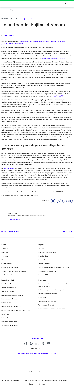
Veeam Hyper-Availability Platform (53, 58)
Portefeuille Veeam (7, 284)
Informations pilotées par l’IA (11, 306)
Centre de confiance (8, 275)
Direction (4, 252)
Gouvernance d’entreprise (10, 260)
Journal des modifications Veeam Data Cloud (53, 267)
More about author (14, 219)
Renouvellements (44, 260)
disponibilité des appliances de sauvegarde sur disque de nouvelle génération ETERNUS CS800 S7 (33, 42)
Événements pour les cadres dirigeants (51, 290)
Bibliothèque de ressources (47, 293)
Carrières (4, 256)
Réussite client (43, 256)
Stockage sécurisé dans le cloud (12, 295)
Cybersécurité (6, 302)
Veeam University (44, 263)
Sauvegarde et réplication (10, 325)
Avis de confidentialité (32, 380)
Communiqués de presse (9, 267)
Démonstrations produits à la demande (51, 308)
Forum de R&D (43, 275)
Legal (31, 384)
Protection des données (9, 299)
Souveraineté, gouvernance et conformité (15, 310)
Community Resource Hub (47, 271)
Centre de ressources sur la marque (13, 271)
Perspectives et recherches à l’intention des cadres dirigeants (53, 285)
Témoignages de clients (46, 305)
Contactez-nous (6, 263)
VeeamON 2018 (9, 168)
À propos (4, 248)
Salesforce (5, 314)
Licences (42, 384)
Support (41, 248)
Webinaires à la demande (47, 301)
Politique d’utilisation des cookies (56, 380)
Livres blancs (42, 297)
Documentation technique (47, 252)
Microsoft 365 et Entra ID (10, 321)
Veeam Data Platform (8, 287)
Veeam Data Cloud (7, 291)
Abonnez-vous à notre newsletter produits (36, 353)
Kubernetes (5, 318)
